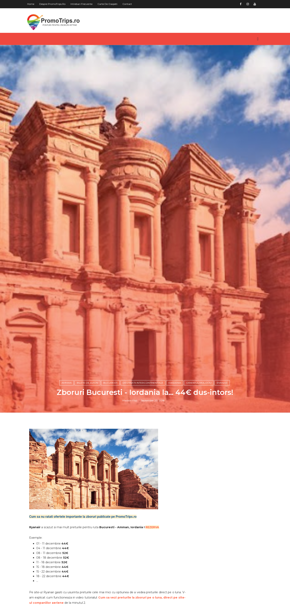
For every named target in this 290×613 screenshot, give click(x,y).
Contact (127, 3)
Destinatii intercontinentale (143, 382)
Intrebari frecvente (81, 3)
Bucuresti (110, 382)
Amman (66, 382)
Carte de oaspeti (107, 3)
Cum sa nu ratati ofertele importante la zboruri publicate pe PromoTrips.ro (83, 517)
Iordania (174, 382)
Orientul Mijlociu (198, 382)
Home (30, 3)
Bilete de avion (87, 382)
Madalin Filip (129, 400)
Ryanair (222, 382)
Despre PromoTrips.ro (52, 3)
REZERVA (152, 527)
